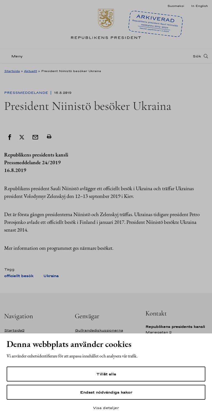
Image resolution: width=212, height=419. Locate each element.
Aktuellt (30, 71)
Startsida (12, 71)
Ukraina (51, 276)
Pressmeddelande (26, 93)
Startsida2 (14, 330)
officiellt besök (18, 276)
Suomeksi (175, 6)
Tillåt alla (106, 374)
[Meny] (15, 56)
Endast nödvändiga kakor (106, 392)
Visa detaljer (106, 407)
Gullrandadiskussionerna (99, 330)
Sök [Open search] (197, 56)
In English (199, 6)
